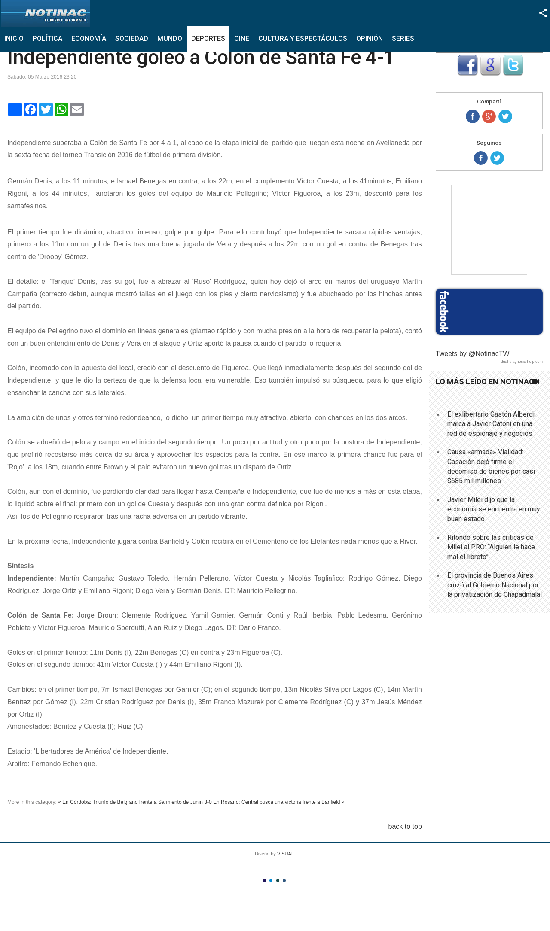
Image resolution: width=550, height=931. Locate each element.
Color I (264, 880)
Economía (88, 38)
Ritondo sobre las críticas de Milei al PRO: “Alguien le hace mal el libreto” (491, 547)
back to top (405, 826)
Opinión (369, 38)
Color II (270, 880)
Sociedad (131, 38)
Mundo (169, 38)
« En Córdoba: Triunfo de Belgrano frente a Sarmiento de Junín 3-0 (135, 802)
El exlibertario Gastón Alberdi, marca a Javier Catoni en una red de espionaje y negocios (491, 424)
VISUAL (285, 853)
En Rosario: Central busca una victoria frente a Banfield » (279, 802)
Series (403, 38)
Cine (241, 38)
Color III (277, 880)
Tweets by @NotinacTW (473, 353)
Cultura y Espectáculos (302, 38)
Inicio (14, 38)
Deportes (208, 38)
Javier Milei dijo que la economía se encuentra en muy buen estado (493, 509)
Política (47, 38)
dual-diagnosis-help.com (522, 361)
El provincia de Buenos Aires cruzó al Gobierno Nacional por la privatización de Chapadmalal (494, 585)
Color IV (284, 880)
